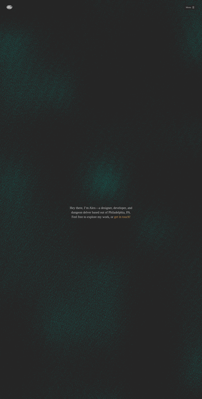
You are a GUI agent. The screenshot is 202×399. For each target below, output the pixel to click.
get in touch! (122, 217)
